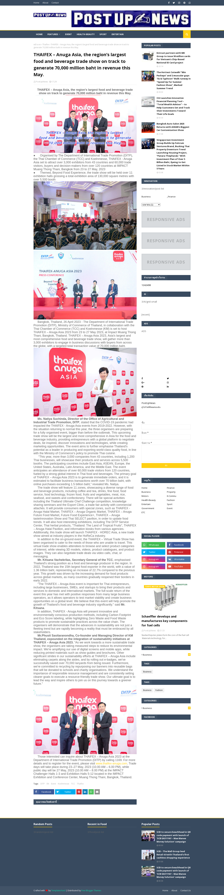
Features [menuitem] (52, 34)
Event (53, 783)
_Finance (171, 196)
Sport (169, 504)
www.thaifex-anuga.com (111, 763)
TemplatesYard (58, 890)
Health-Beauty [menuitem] (86, 34)
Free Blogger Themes (91, 890)
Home (36, 2)
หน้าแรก (37, 44)
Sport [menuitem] (103, 34)
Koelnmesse (63, 783)
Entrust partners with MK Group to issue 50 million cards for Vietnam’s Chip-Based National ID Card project (173, 57)
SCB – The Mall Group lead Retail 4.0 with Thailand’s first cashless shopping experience (173, 854)
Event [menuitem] (68, 34)
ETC (143, 512)
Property (171, 491)
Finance (171, 487)
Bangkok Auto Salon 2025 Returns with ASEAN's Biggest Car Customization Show (173, 127)
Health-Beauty (149, 500)
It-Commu (171, 496)
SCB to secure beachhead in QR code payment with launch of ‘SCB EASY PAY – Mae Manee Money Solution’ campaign (174, 836)
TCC (73, 783)
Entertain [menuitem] (118, 34)
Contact (55, 2)
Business (146, 196)
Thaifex (45, 44)
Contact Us (185, 890)
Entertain (146, 504)
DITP (42, 783)
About (45, 2)
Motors (145, 496)
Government (148, 508)
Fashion (171, 500)
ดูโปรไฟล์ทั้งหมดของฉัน (151, 407)
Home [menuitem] (39, 34)
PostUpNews (42, 81)
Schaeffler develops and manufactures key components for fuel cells (164, 620)
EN (48, 783)
